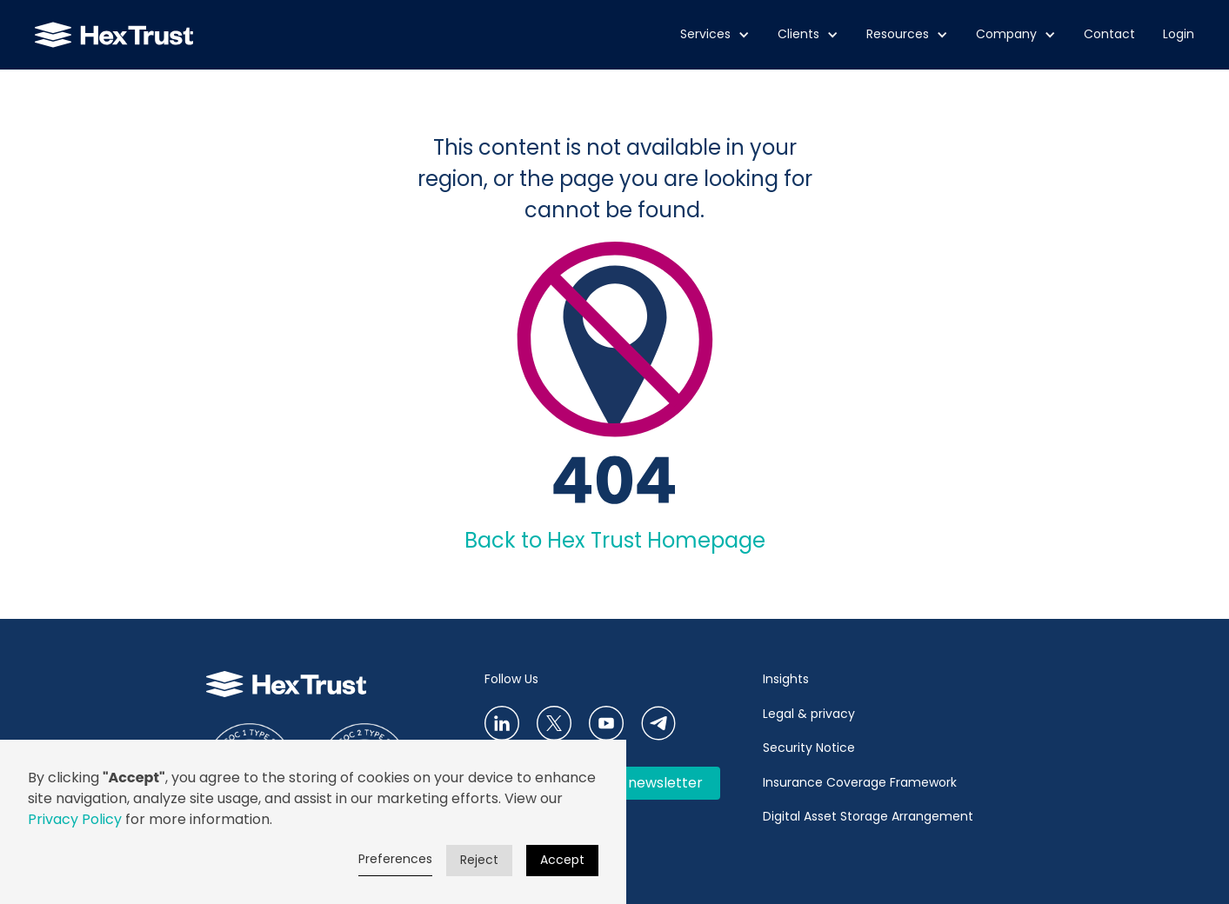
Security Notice (809, 747)
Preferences (395, 858)
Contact (1109, 34)
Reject (479, 859)
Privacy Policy (75, 819)
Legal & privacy (809, 713)
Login (1178, 34)
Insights (786, 679)
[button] (715, 35)
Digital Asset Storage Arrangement (868, 816)
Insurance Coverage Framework (861, 782)
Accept (562, 859)
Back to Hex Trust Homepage (614, 540)
